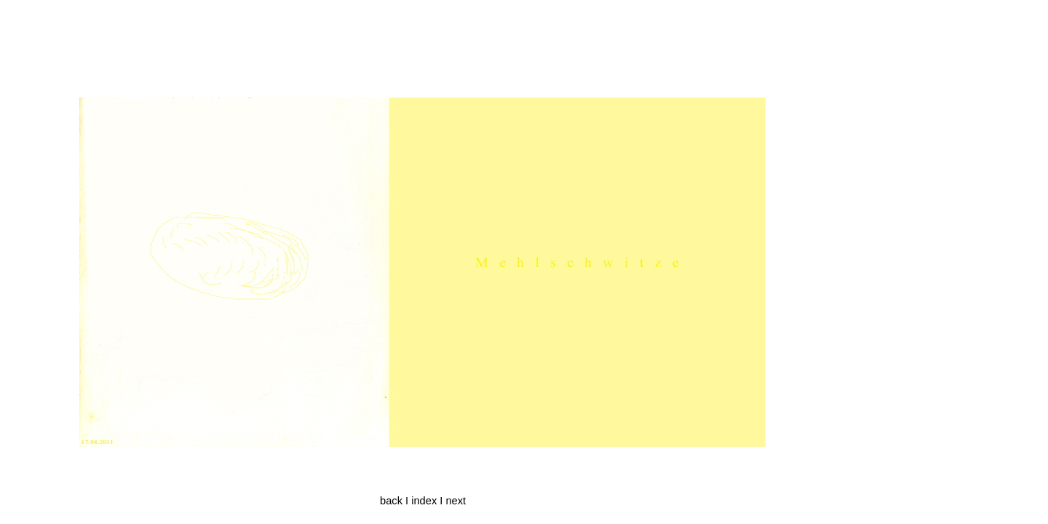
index (424, 501)
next (455, 501)
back (391, 501)
